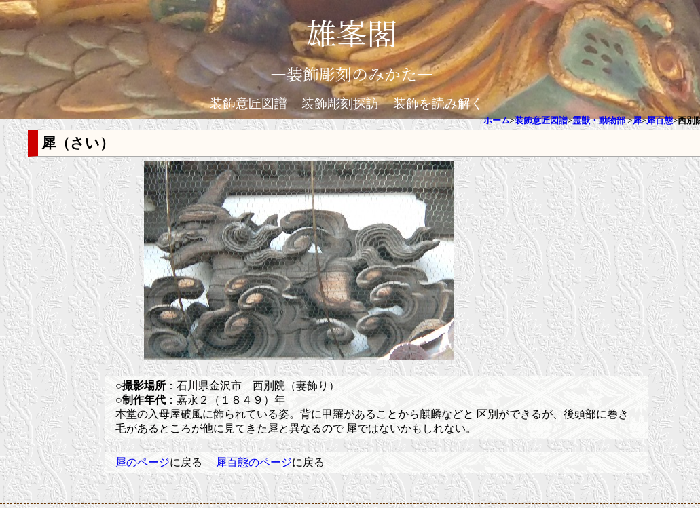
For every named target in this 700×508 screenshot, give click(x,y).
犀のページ (142, 462)
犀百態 (659, 120)
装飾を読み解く (438, 103)
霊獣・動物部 (598, 120)
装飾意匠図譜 (248, 103)
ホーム (496, 120)
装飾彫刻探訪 (340, 103)
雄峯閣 (351, 32)
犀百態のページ (254, 462)
